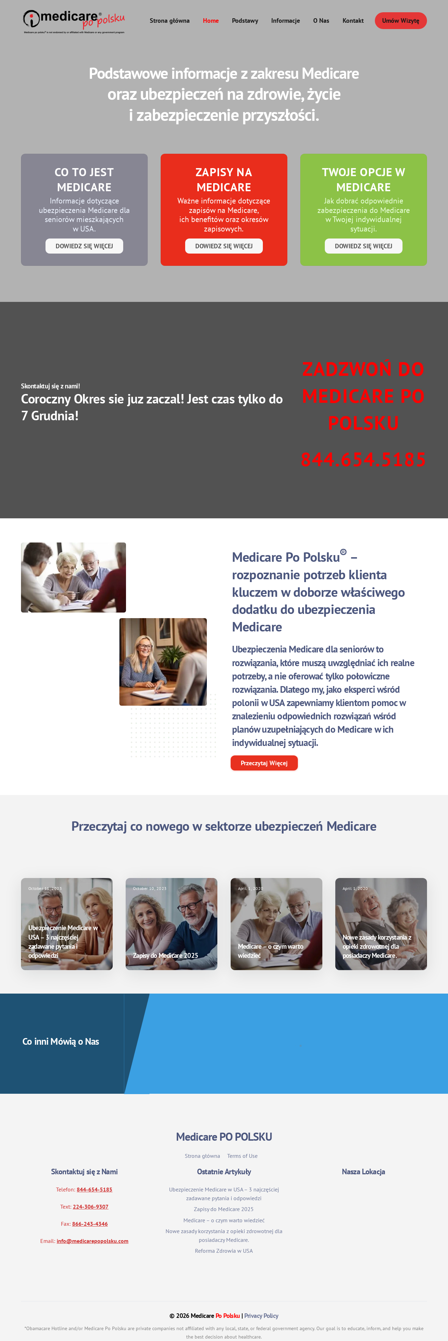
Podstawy (245, 21)
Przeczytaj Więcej (264, 742)
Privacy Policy (261, 1295)
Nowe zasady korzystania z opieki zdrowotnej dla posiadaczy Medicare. (377, 925)
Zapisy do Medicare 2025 (165, 935)
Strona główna (170, 21)
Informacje (285, 21)
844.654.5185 (363, 459)
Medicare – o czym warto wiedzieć (224, 1199)
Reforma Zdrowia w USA (224, 1229)
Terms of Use (242, 1135)
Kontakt (353, 21)
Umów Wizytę (400, 21)
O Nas (321, 21)
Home (211, 21)
